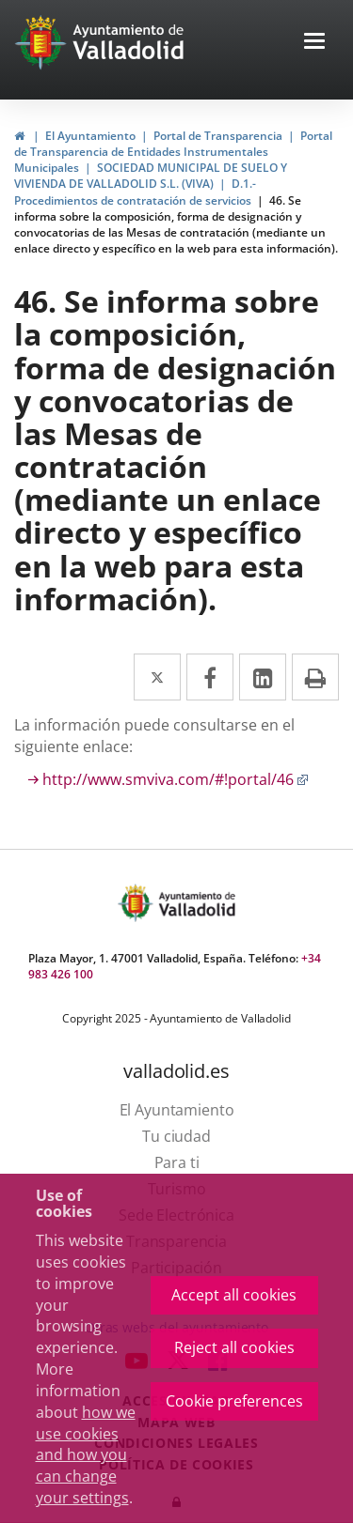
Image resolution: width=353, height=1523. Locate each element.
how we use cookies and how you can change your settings (86, 1455)
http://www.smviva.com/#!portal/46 (175, 779)
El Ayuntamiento (90, 136)
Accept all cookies (234, 1295)
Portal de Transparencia (217, 136)
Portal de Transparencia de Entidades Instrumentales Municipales (173, 152)
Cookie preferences (234, 1401)
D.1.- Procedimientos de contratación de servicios (135, 192)
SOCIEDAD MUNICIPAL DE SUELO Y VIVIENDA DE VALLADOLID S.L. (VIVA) (150, 176)
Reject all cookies (234, 1347)
